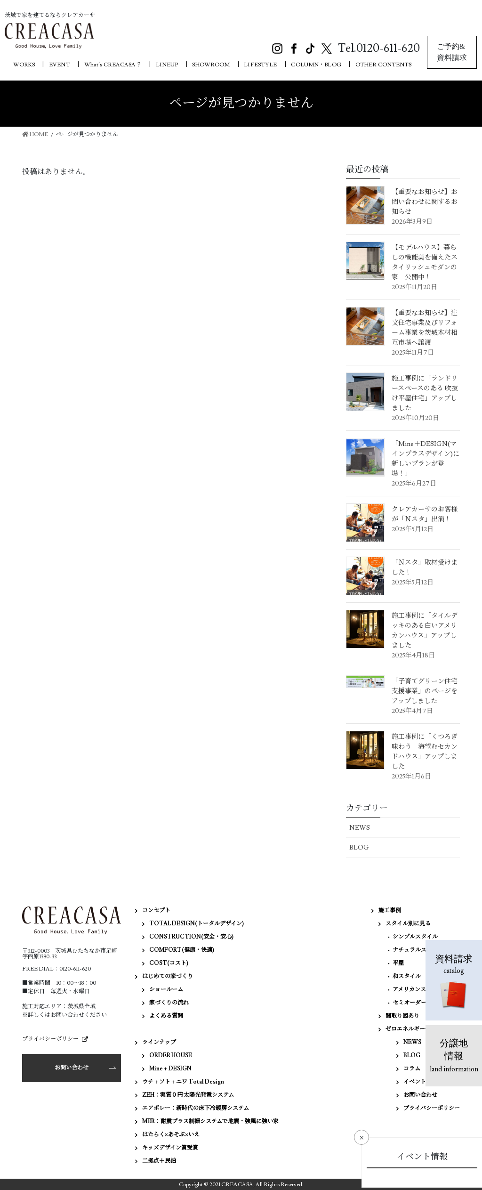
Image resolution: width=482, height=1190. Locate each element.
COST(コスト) (168, 963)
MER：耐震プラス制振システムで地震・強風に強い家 (210, 1121)
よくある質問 (166, 1016)
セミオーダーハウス (418, 1002)
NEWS (359, 828)
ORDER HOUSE (170, 1055)
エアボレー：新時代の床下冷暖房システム (195, 1108)
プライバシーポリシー (50, 1039)
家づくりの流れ (169, 1002)
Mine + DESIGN (170, 1068)
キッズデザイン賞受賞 (170, 1147)
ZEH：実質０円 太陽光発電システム (188, 1095)
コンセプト (156, 910)
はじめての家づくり (167, 976)
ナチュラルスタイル (418, 950)
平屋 (398, 963)
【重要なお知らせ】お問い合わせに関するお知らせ (425, 202)
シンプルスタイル (415, 936)
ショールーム (166, 989)
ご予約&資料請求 (452, 52)
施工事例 (389, 910)
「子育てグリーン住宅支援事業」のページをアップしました (425, 691)
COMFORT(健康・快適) (181, 950)
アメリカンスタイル (418, 989)
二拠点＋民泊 (159, 1161)
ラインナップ (159, 1042)
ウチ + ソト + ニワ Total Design (183, 1081)
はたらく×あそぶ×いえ (171, 1134)
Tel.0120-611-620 (379, 48)
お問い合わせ (71, 1067)
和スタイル (407, 976)
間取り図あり (402, 1016)
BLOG (359, 847)
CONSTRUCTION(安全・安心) (191, 936)
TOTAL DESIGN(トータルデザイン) (196, 923)
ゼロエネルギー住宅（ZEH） (423, 1029)
